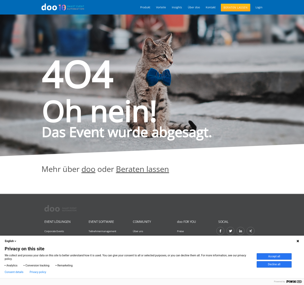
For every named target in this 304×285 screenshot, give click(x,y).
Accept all (274, 256)
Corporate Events (54, 231)
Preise (180, 231)
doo (88, 169)
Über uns (138, 231)
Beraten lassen (236, 7)
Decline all (274, 264)
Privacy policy (38, 272)
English (11, 241)
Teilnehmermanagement (102, 231)
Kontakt (211, 7)
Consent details (14, 272)
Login (259, 7)
